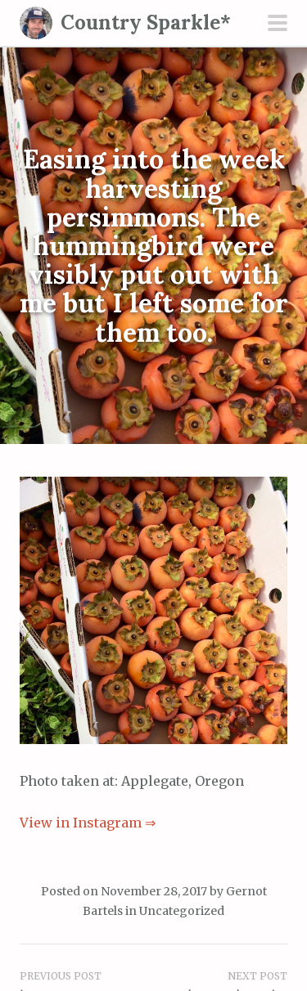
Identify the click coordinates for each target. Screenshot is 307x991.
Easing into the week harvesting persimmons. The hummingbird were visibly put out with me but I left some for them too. (154, 245)
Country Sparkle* (146, 22)
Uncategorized (181, 911)
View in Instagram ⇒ (88, 822)
